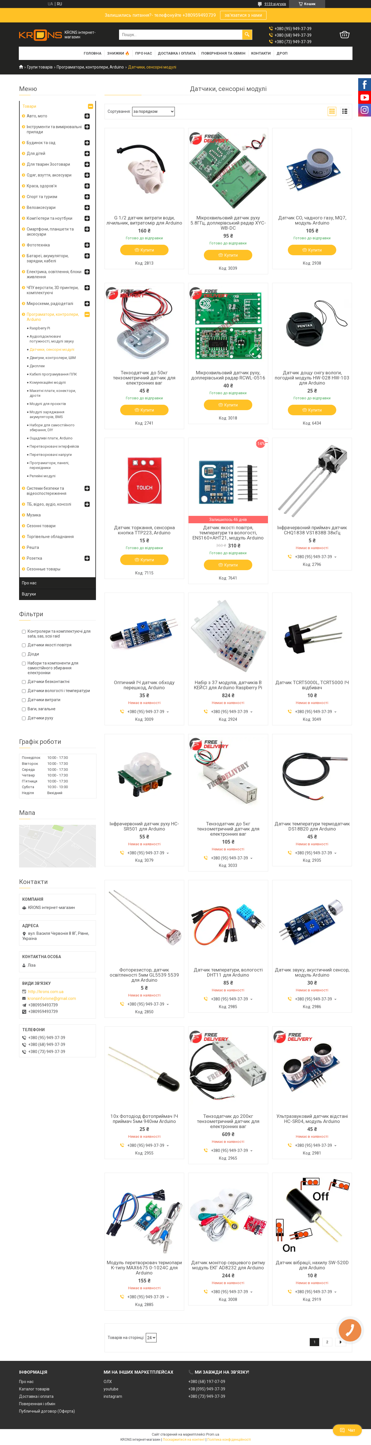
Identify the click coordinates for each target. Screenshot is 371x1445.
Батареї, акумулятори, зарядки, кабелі (48, 258)
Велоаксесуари (41, 207)
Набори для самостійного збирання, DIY (52, 427)
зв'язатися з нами (243, 15)
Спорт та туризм (42, 196)
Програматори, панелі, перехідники (49, 465)
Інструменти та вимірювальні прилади (54, 129)
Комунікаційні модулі (48, 382)
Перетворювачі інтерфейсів (54, 446)
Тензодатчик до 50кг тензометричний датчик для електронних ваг (144, 377)
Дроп (282, 53)
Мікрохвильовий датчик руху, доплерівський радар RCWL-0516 (228, 375)
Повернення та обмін (223, 53)
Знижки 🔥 (118, 53)
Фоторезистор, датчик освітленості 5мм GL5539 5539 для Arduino (144, 975)
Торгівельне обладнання (50, 536)
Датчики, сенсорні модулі (52, 349)
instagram (113, 1396)
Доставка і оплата (177, 53)
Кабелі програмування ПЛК (53, 374)
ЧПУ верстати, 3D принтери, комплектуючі (53, 290)
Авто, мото (37, 116)
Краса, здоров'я (42, 186)
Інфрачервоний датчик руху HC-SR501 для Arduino (144, 826)
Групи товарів (40, 67)
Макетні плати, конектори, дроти (53, 393)
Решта (33, 547)
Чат (347, 1430)
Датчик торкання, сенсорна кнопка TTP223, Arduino (144, 530)
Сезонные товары (43, 569)
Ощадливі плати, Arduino (51, 438)
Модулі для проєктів (48, 404)
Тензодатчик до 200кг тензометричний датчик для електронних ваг (228, 1121)
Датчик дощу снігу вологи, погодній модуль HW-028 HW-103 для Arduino (312, 377)
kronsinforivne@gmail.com (52, 998)
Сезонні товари (41, 526)
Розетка (34, 558)
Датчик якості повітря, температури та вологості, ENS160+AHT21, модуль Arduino (228, 532)
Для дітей (36, 153)
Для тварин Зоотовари (48, 164)
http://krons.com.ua (45, 991)
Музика (34, 515)
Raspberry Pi (40, 328)
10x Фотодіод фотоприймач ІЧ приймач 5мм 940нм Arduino (144, 1119)
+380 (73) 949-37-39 (206, 1396)
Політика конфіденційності (229, 1440)
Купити (147, 250)
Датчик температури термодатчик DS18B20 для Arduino (312, 826)
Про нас (143, 53)
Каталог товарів (34, 1389)
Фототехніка (38, 245)
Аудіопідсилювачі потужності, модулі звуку (52, 338)
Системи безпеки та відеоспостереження (46, 491)
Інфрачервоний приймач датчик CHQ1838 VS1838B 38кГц (312, 530)
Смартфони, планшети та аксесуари (50, 231)
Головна (92, 53)
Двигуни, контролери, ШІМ (53, 358)
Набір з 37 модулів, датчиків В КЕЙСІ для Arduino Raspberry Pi (228, 685)
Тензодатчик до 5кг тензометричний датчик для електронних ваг (228, 828)
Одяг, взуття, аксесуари (49, 175)
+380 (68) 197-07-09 (206, 1381)
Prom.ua (212, 1434)
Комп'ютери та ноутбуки (49, 218)
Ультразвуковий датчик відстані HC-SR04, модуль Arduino (312, 1119)
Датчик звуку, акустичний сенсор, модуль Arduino (312, 972)
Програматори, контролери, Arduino (90, 67)
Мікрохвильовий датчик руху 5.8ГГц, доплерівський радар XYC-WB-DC (228, 223)
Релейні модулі (43, 476)
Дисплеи (37, 366)
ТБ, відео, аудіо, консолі (49, 504)
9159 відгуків (275, 4)
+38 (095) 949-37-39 (206, 1389)
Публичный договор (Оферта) (47, 1411)
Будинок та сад (41, 142)
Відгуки (29, 594)
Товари (29, 106)
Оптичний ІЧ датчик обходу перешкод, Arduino (144, 685)
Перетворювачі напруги (51, 454)
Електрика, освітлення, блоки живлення (54, 274)
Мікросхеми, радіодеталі (50, 303)
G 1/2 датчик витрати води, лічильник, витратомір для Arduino (144, 220)
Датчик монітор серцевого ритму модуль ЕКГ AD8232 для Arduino (228, 1265)
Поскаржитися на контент (184, 1440)
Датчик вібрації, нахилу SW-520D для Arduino (312, 1265)
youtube (111, 1389)
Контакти (261, 53)
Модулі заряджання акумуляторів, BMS (47, 414)
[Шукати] (247, 35)
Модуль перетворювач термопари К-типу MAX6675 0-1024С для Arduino (144, 1267)
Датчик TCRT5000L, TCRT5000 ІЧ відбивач (312, 685)
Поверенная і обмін (37, 1404)
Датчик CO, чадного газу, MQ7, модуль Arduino (312, 220)
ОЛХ (108, 1381)
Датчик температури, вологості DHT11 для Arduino (228, 972)
